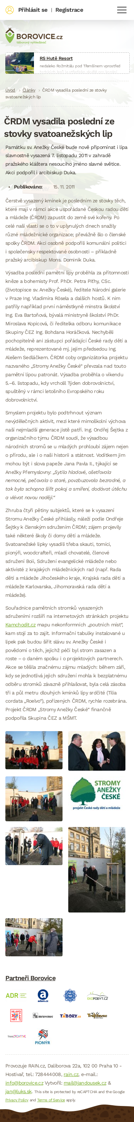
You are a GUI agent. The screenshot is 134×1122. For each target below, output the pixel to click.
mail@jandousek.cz (85, 1083)
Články (29, 90)
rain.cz (71, 1074)
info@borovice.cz (24, 1083)
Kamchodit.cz (20, 624)
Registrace (69, 9)
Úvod (10, 90)
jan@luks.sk (18, 1091)
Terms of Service (51, 1100)
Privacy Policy (16, 1100)
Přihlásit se (33, 9)
